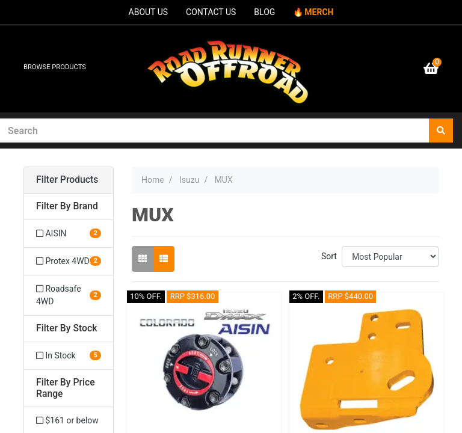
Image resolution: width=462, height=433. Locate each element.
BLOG (264, 12)
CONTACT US (211, 12)
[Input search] (215, 130)
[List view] (163, 259)
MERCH (318, 12)
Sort (329, 256)
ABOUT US (148, 12)
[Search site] (441, 130)
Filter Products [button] (67, 179)
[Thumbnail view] (142, 259)
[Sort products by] (390, 256)
